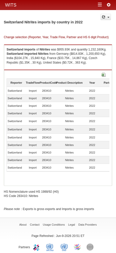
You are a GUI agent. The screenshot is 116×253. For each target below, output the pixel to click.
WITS (10, 5)
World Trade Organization (78, 247)
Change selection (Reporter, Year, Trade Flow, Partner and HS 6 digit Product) (56, 37)
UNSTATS (64, 247)
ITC (37, 247)
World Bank (91, 247)
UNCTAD (51, 247)
